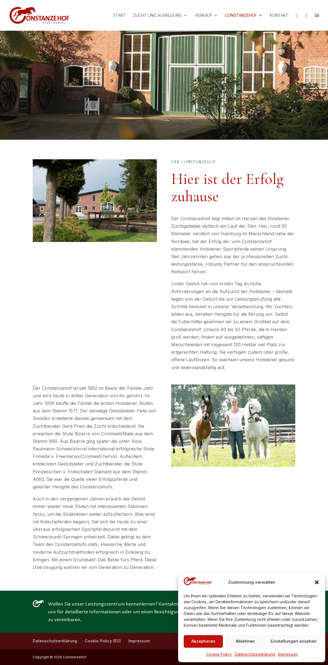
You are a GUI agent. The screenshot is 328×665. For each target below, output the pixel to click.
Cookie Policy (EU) (103, 640)
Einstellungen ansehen (294, 641)
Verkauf (203, 15)
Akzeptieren (203, 641)
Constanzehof (241, 15)
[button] (317, 582)
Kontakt (279, 15)
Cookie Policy (219, 654)
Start (119, 15)
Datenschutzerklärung (255, 654)
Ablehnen (245, 641)
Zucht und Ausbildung (157, 15)
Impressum (288, 654)
